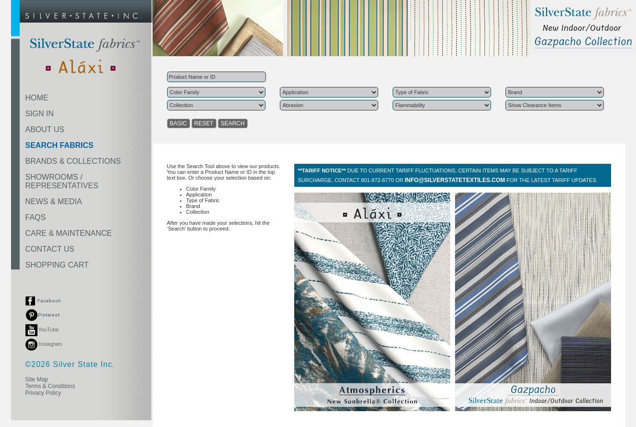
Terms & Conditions (50, 386)
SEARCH (233, 123)
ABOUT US (45, 129)
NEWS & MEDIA (53, 201)
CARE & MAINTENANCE (68, 233)
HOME (36, 98)
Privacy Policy (43, 393)
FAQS (35, 217)
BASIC (178, 123)
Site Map (36, 379)
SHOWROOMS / (61, 181)
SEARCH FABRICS (59, 145)
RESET (204, 123)
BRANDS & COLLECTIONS (73, 161)
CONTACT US (50, 249)
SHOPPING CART (57, 265)
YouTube (42, 329)
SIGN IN (39, 114)
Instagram (43, 344)
